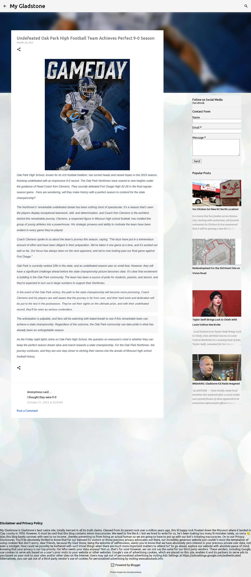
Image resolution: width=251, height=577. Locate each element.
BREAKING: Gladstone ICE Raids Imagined (216, 383)
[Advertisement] (180, 150)
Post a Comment (27, 410)
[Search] (246, 6)
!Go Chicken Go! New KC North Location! (215, 209)
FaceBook (198, 103)
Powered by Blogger (125, 565)
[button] (19, 49)
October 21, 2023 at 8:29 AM (45, 402)
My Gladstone (27, 6)
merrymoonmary (134, 572)
